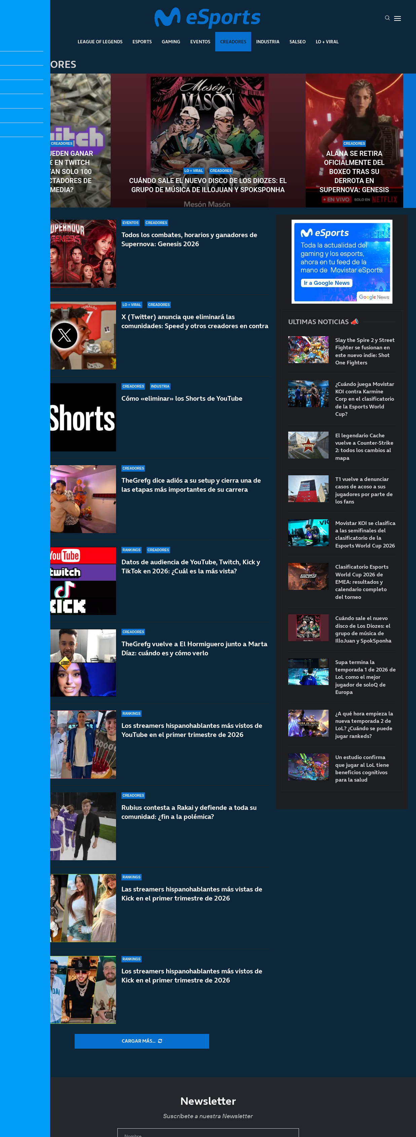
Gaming (171, 42)
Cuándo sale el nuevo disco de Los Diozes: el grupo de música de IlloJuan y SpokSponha (208, 185)
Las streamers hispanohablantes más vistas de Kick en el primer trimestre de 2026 (191, 893)
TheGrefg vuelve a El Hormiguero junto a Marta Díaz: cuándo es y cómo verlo (194, 648)
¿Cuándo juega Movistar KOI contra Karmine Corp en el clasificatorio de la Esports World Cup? (364, 399)
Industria (267, 42)
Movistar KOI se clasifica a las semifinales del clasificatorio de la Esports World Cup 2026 (365, 534)
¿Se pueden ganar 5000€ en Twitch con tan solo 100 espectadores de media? (61, 171)
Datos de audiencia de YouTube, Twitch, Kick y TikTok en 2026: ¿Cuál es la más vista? (190, 566)
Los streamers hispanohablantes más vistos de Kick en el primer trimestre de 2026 (191, 975)
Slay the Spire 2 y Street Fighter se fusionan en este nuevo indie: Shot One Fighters (365, 351)
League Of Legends (100, 42)
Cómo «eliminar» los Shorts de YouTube (181, 398)
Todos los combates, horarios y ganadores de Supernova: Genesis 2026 (189, 239)
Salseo (298, 42)
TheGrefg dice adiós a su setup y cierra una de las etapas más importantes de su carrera (191, 485)
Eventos (200, 42)
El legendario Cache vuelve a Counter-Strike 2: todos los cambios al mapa (364, 447)
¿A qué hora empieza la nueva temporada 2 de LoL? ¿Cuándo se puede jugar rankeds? (364, 725)
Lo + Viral (327, 42)
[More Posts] (142, 1041)
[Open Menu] (397, 18)
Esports (142, 42)
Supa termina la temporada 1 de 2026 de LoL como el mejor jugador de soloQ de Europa (365, 677)
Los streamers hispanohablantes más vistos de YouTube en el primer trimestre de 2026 (191, 730)
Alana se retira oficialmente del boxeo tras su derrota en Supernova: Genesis (354, 171)
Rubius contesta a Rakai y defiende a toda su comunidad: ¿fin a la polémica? (189, 812)
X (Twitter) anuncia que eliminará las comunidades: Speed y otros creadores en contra (194, 321)
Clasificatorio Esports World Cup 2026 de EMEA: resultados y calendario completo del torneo (361, 582)
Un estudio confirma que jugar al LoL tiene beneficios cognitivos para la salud (362, 768)
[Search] (387, 18)
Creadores (233, 42)
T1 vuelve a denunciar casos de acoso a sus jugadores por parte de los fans (364, 490)
